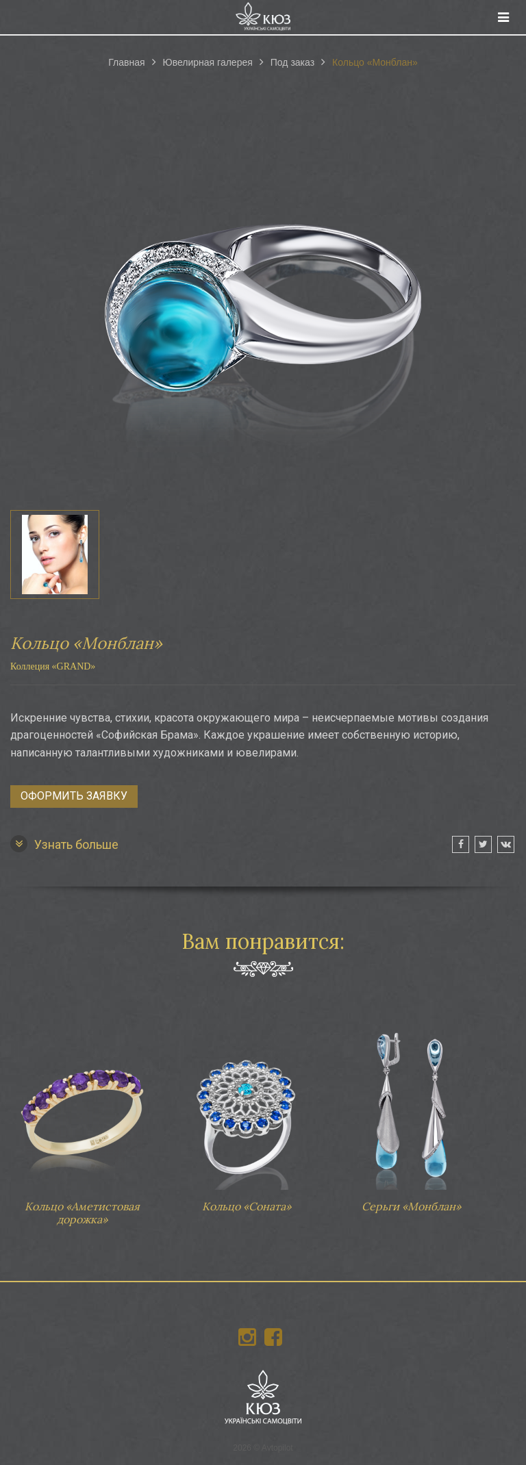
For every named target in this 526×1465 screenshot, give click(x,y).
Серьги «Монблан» (411, 1112)
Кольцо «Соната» (246, 1112)
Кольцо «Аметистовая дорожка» (82, 1119)
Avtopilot (277, 1448)
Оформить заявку (74, 795)
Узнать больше (64, 843)
